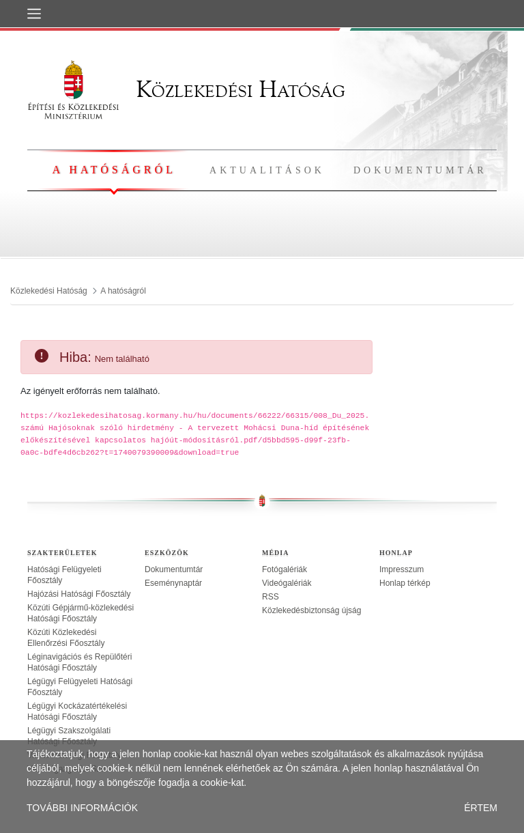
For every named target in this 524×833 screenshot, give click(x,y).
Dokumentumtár (420, 170)
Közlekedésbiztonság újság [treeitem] (311, 610)
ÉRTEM (480, 807)
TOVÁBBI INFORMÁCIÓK (82, 807)
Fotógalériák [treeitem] (284, 569)
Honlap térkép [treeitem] (405, 583)
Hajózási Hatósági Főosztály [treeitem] (78, 594)
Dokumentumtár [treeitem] (174, 569)
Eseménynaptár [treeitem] (173, 583)
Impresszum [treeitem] (401, 569)
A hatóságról (113, 169)
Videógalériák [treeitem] (287, 583)
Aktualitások (267, 170)
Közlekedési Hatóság (186, 89)
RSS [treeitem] (270, 597)
